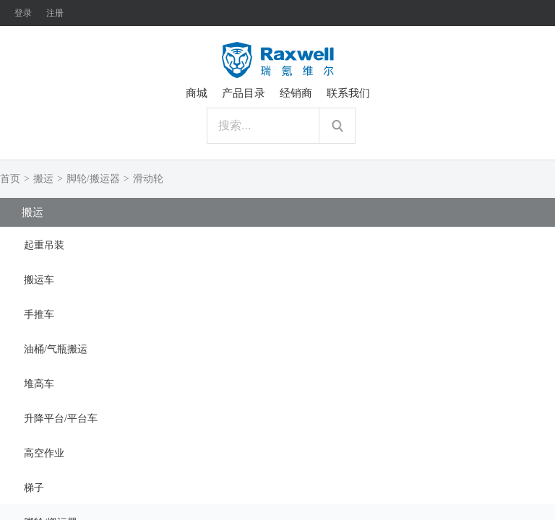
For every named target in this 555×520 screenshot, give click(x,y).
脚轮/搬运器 (93, 178)
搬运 (43, 178)
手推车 (39, 314)
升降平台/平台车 (61, 418)
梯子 (34, 487)
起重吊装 (44, 245)
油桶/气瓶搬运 (55, 349)
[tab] (277, 244)
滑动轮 (148, 178)
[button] (277, 244)
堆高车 (39, 383)
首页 (10, 178)
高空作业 (44, 453)
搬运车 (39, 279)
